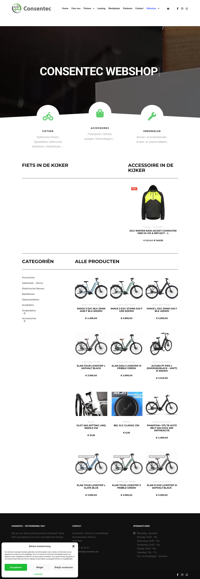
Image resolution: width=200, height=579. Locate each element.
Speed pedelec (30, 299)
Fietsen (48, 131)
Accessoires (100, 128)
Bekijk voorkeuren (64, 567)
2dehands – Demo (32, 283)
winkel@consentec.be (85, 551)
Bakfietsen (28, 294)
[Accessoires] (100, 113)
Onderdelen (152, 131)
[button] (73, 546)
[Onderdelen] (152, 116)
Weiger (39, 567)
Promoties (28, 277)
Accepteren (16, 567)
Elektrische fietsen (33, 288)
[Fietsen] (48, 116)
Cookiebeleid (38, 574)
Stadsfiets (28, 305)
